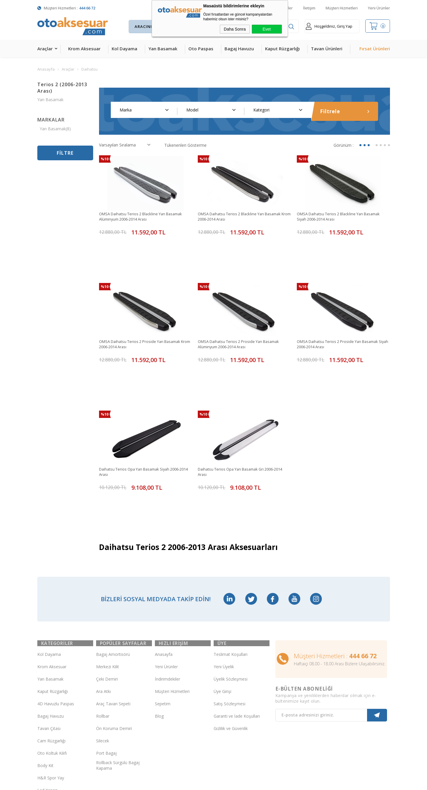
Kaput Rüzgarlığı (282, 48)
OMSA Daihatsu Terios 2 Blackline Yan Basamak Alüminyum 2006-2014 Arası (145, 216)
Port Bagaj (106, 680)
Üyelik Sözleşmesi (230, 606)
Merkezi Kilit (107, 593)
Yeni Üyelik (224, 593)
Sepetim (162, 631)
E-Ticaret (196, 782)
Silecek (102, 668)
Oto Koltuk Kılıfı (52, 680)
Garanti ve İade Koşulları (237, 643)
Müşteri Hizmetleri (342, 8)
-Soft (183, 782)
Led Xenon (47, 717)
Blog (159, 643)
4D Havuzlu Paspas (55, 631)
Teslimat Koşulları (230, 581)
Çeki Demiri (107, 606)
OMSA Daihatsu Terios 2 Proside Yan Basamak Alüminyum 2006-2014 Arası (243, 318)
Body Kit (45, 692)
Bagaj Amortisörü (113, 581)
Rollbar (102, 643)
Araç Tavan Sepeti (113, 631)
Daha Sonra (235, 29)
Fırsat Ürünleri (374, 48)
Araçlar (45, 48)
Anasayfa (164, 581)
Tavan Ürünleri (326, 48)
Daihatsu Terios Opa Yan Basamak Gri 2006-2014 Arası (240, 420)
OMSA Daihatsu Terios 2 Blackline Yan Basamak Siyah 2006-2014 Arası (343, 216)
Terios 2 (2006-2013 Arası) (62, 87)
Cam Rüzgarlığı (51, 668)
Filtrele (344, 111)
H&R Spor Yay (50, 705)
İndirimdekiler (167, 606)
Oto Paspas (200, 48)
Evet (266, 29)
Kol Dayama (124, 48)
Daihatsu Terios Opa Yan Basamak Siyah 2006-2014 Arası (144, 420)
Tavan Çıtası (49, 655)
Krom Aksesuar (84, 48)
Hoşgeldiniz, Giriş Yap (329, 26)
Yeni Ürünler (379, 8)
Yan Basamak (162, 48)
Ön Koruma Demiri (114, 655)
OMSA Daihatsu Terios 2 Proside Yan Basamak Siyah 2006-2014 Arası (342, 318)
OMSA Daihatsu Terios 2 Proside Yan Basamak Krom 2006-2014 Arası (144, 318)
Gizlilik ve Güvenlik (231, 655)
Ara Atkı (103, 618)
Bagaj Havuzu (239, 48)
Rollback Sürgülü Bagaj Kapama (118, 692)
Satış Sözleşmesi (229, 631)
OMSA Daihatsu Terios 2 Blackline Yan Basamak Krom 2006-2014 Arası (244, 216)
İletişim (309, 8)
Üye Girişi (222, 618)
